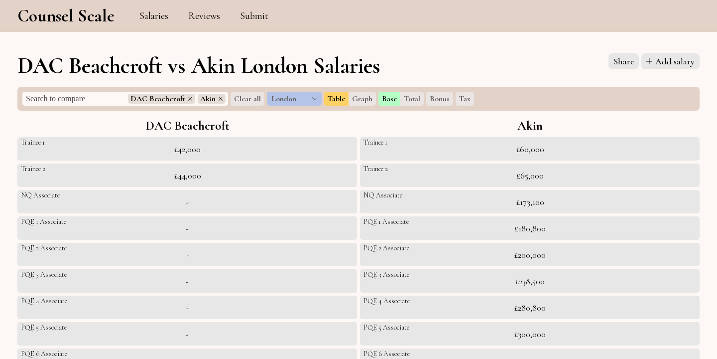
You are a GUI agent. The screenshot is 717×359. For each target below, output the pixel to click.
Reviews (204, 16)
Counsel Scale (66, 15)
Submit (254, 16)
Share (623, 61)
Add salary (670, 61)
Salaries (153, 16)
